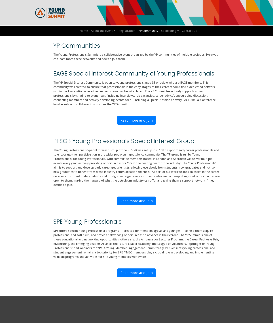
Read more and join (136, 120)
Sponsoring (168, 31)
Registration (126, 31)
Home (84, 31)
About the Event (102, 31)
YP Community (148, 31)
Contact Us (189, 31)
